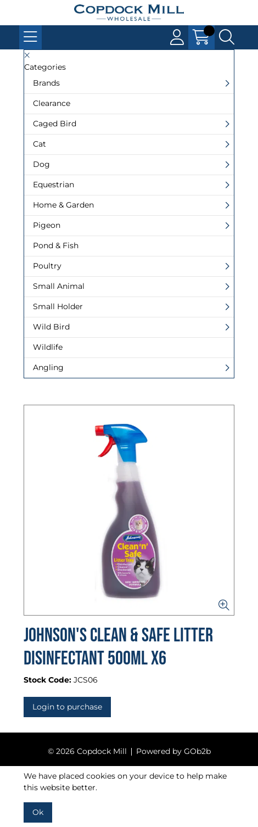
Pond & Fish (55, 245)
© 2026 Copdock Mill (87, 751)
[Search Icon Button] (227, 37)
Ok (37, 812)
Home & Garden (63, 205)
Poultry (47, 266)
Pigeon (46, 225)
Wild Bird (51, 327)
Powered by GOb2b (173, 751)
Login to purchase (67, 707)
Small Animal (59, 286)
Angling (48, 367)
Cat (39, 144)
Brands (46, 83)
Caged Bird (54, 123)
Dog (41, 164)
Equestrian (53, 184)
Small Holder (58, 306)
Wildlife (48, 347)
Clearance (51, 103)
